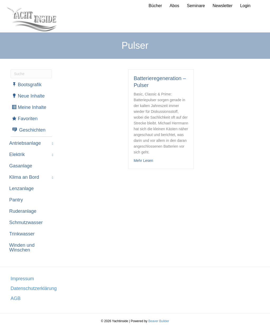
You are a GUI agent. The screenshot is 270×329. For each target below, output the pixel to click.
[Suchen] (31, 73)
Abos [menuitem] (174, 5)
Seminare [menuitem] (196, 5)
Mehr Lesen (143, 160)
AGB (16, 298)
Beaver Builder (158, 321)
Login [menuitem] (245, 5)
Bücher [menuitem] (155, 5)
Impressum (22, 278)
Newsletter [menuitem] (223, 5)
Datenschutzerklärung (34, 288)
